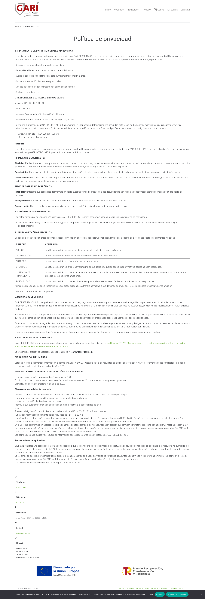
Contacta (185, 9)
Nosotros (119, 9)
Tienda (145, 9)
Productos (132, 9)
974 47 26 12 (21, 487)
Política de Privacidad (126, 588)
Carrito (159, 9)
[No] (201, 594)
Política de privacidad (177, 594)
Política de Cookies (142, 588)
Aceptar (159, 594)
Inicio (108, 9)
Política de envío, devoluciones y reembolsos (167, 588)
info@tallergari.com (23, 533)
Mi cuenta (172, 9)
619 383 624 (20, 503)
